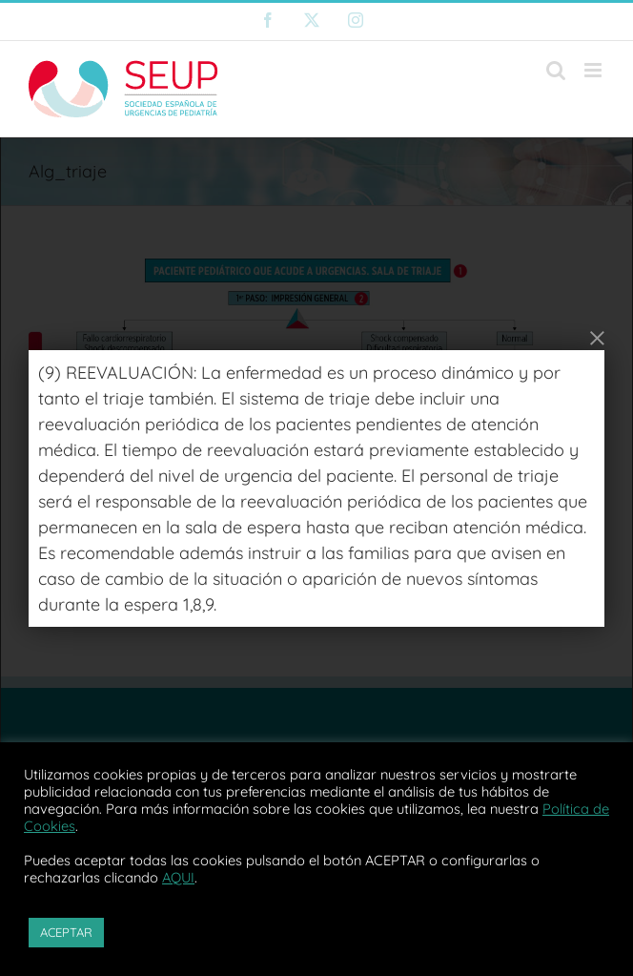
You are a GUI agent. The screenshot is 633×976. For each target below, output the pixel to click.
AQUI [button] (178, 877)
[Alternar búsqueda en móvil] (555, 70)
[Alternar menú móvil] (594, 70)
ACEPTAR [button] (66, 932)
